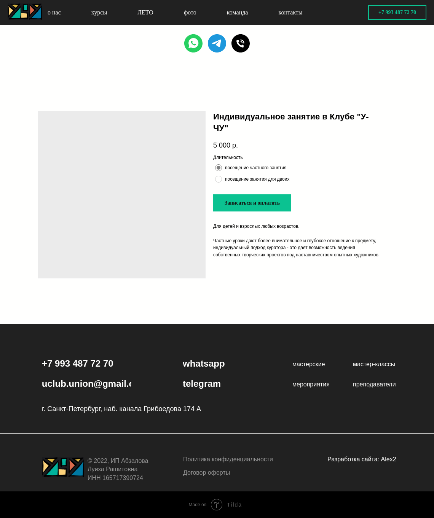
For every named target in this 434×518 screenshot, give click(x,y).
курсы (99, 12)
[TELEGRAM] (217, 43)
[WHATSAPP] (193, 43)
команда (237, 12)
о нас (54, 12)
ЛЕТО (145, 12)
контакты (290, 12)
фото (190, 12)
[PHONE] (240, 43)
